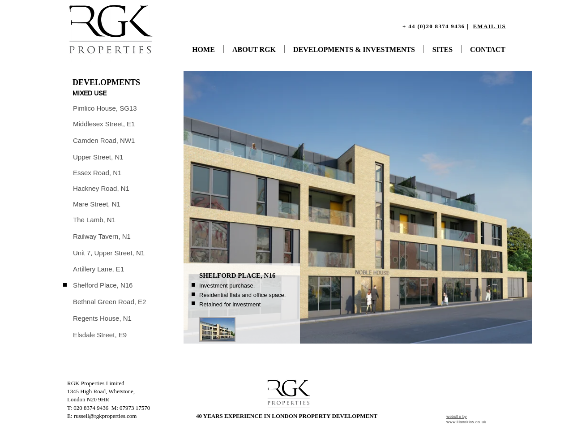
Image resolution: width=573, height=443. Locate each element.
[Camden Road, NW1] (105, 140)
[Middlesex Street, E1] (105, 124)
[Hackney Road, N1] (102, 188)
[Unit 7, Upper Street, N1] (109, 253)
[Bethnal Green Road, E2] (111, 301)
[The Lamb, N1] (94, 220)
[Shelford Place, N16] (103, 285)
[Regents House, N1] (103, 318)
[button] (217, 329)
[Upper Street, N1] (99, 157)
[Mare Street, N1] (97, 204)
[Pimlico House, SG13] (105, 108)
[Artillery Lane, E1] (99, 269)
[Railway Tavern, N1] (102, 236)
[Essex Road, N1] (98, 172)
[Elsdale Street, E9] (100, 335)
